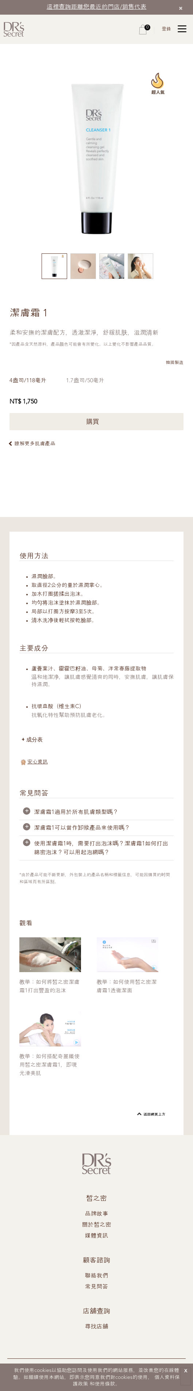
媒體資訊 (96, 1236)
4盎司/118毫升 (28, 381)
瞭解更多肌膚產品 (34, 443)
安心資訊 (37, 762)
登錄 (166, 29)
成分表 (34, 739)
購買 (96, 421)
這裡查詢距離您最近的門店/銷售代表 (96, 7)
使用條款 (105, 1384)
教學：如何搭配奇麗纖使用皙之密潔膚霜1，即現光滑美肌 (49, 1065)
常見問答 (96, 1287)
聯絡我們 (96, 1276)
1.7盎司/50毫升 (85, 381)
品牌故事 (96, 1214)
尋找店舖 (96, 1327)
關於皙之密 (96, 1225)
